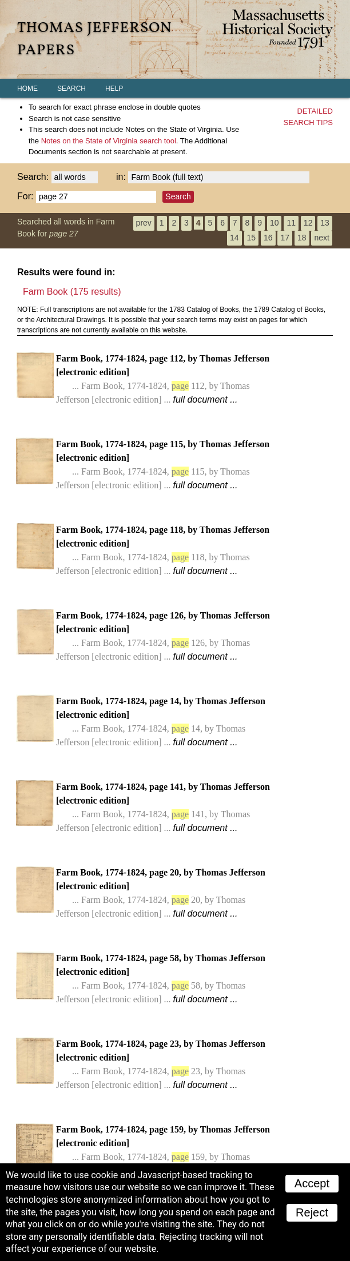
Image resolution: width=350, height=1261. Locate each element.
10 (274, 222)
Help (114, 89)
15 (251, 237)
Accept (312, 1183)
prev (144, 222)
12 (308, 222)
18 (302, 237)
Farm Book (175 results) (72, 291)
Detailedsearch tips (308, 117)
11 (291, 222)
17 (284, 237)
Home (27, 89)
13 (324, 222)
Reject (312, 1212)
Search (71, 89)
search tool (108, 140)
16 (268, 237)
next (321, 237)
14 (234, 237)
